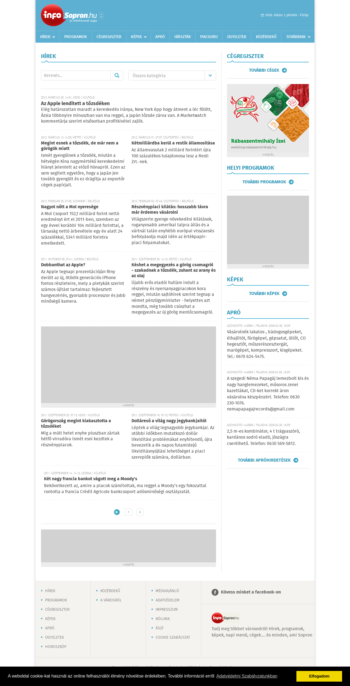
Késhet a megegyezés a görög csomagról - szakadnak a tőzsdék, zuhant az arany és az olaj (174, 270)
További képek (264, 293)
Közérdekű (266, 37)
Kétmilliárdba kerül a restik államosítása (173, 143)
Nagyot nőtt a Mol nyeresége (69, 207)
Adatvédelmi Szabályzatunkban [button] (246, 676)
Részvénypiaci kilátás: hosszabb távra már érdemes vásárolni (170, 210)
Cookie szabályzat (173, 638)
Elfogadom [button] (319, 676)
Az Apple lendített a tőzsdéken (75, 104)
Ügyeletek (236, 37)
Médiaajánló (167, 591)
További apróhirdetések (264, 460)
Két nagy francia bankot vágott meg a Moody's (90, 479)
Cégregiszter (109, 37)
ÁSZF (160, 628)
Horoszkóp (55, 647)
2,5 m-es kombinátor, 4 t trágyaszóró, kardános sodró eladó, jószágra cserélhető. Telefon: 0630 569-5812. (263, 437)
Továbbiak (296, 37)
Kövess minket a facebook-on (251, 592)
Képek (136, 37)
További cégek (264, 70)
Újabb (116, 512)
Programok (75, 37)
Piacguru (209, 37)
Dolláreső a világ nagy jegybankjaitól (169, 421)
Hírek (45, 37)
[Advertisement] (128, 364)
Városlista (101, 15)
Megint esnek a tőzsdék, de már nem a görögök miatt (79, 146)
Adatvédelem (167, 600)
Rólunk (163, 619)
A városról (111, 600)
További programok (264, 182)
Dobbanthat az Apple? (63, 265)
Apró (160, 37)
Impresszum (167, 610)
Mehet (116, 75)
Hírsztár (182, 37)
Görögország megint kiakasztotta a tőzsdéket (76, 424)
